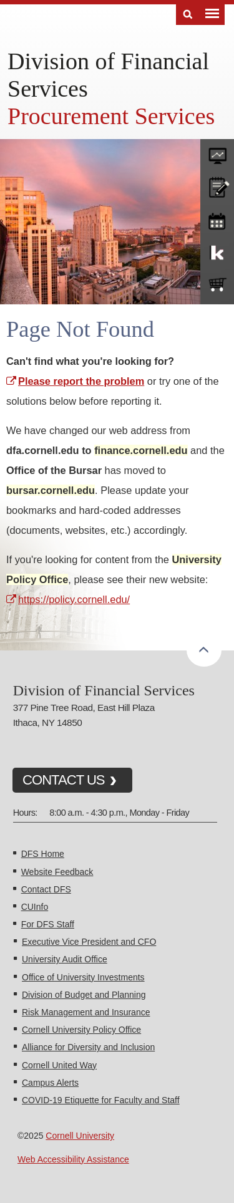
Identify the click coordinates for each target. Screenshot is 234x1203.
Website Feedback (57, 872)
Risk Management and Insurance (86, 1012)
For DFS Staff (47, 924)
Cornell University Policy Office (81, 1030)
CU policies (217, 186)
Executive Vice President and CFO (89, 942)
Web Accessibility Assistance (73, 1159)
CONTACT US (63, 780)
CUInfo (35, 907)
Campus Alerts (50, 1083)
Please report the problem (81, 381)
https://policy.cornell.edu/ (74, 599)
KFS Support (217, 252)
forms (217, 153)
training (217, 219)
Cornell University (80, 1136)
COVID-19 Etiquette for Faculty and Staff (101, 1100)
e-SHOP (217, 285)
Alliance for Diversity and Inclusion (88, 1047)
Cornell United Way (59, 1065)
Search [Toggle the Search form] (188, 14)
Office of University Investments (83, 977)
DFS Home (42, 854)
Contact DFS (46, 889)
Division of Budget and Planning (83, 995)
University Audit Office (64, 959)
